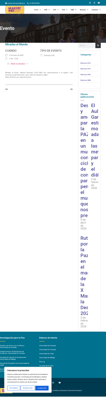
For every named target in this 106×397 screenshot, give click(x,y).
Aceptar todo (42, 388)
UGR (47, 9)
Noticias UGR (85, 75)
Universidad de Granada (47, 346)
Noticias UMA (85, 80)
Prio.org (42, 362)
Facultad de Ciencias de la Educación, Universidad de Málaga (13, 359)
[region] (27, 380)
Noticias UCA (85, 63)
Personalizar (13, 388)
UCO (56, 9)
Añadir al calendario (16, 64)
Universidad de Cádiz (46, 354)
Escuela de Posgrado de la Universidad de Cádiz (14, 365)
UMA (74, 9)
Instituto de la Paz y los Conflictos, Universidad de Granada (12, 347)
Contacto (96, 9)
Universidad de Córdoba (47, 350)
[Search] (98, 45)
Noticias (84, 9)
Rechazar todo (28, 388)
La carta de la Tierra (46, 366)
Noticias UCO (85, 69)
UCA (64, 9)
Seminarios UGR (49, 55)
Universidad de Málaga (47, 358)
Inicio (37, 9)
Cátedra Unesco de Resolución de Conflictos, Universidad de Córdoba (12, 353)
